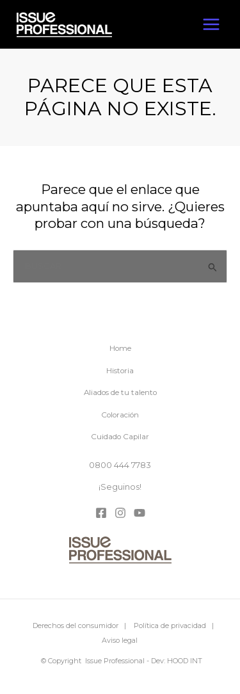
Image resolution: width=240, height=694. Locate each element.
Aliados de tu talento (120, 392)
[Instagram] (120, 513)
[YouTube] (139, 513)
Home (120, 348)
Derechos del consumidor (75, 625)
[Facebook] (101, 513)
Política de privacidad (170, 625)
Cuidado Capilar (120, 436)
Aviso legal (120, 640)
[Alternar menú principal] (211, 24)
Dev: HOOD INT (176, 660)
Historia (120, 370)
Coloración (120, 414)
